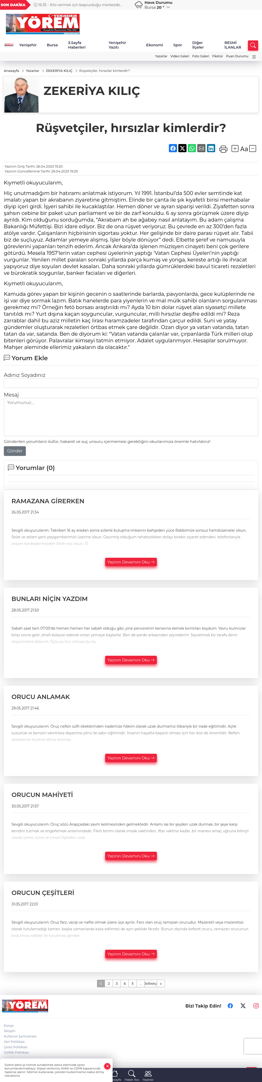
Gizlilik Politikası (16, 1052)
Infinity (151, 983)
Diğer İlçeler (198, 45)
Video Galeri (179, 56)
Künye (9, 1026)
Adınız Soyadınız (24, 375)
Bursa (52, 45)
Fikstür (217, 56)
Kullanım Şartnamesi (20, 1036)
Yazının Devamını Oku (131, 562)
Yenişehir (28, 45)
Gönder (15, 451)
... (140, 983)
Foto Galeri (200, 56)
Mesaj (11, 395)
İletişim (9, 1031)
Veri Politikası (14, 1042)
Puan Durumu (237, 56)
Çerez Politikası (15, 1047)
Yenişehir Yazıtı (117, 45)
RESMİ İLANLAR (232, 45)
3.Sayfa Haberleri (76, 45)
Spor (177, 45)
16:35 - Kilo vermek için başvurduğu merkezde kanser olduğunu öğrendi (106, 5)
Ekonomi (154, 45)
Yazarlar (161, 56)
